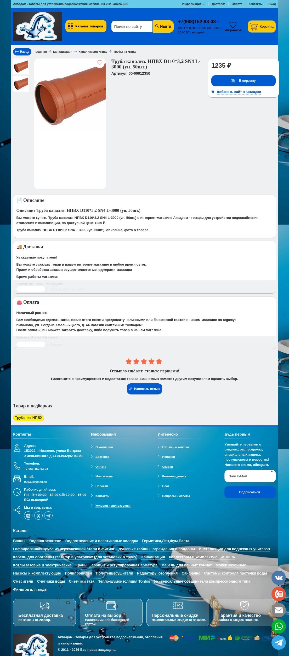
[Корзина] (262, 26)
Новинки (168, 456)
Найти (163, 26)
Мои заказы (104, 475)
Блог (165, 485)
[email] (278, 610)
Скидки (167, 465)
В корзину (243, 80)
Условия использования (113, 504)
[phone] (278, 594)
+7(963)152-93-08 (197, 21)
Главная (41, 51)
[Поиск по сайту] (137, 27)
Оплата (100, 465)
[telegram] (48, 515)
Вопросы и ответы (176, 494)
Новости (101, 485)
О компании (104, 446)
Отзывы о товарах (176, 446)
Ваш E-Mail (238, 475)
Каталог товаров (85, 26)
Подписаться (249, 491)
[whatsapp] (278, 626)
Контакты (102, 494)
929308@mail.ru (35, 481)
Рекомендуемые (174, 475)
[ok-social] (38, 515)
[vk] (28, 515)
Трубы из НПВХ (28, 418)
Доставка (102, 456)
